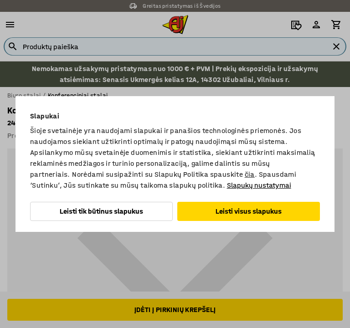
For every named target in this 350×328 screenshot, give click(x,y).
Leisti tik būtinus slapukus (101, 211)
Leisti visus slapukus (249, 211)
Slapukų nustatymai (259, 185)
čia (250, 174)
